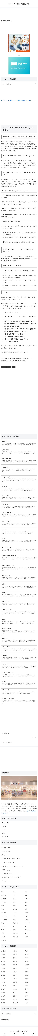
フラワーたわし (5, 870)
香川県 (15, 993)
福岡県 (15, 996)
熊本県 (15, 1000)
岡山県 (3, 989)
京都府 (26, 979)
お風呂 (9, 367)
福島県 (15, 958)
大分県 (26, 1000)
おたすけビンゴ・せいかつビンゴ (10, 878)
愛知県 (26, 976)
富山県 (15, 969)
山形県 (3, 958)
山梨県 (15, 972)
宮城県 (15, 955)
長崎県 (3, 1000)
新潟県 (3, 969)
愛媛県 (26, 993)
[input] (19, 84)
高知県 (3, 996)
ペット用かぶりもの (7, 874)
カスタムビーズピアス (7, 863)
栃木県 (3, 962)
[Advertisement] (19, 14)
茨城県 (26, 958)
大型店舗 (3, 951)
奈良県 (26, 982)
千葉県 (3, 965)
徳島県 (3, 993)
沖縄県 (26, 1003)
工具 (13, 367)
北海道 (15, 951)
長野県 (26, 972)
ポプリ (3, 856)
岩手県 (3, 955)
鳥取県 (15, 986)
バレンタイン (5, 882)
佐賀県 (26, 996)
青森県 (26, 951)
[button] (35, 84)
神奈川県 (27, 965)
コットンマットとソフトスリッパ (10, 859)
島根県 (26, 986)
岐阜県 (3, 976)
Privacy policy (5, 1020)
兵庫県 (15, 982)
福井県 (3, 972)
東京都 (15, 965)
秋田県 (26, 955)
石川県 (26, 969)
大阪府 (3, 982)
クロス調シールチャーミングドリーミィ (12, 867)
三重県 (3, 979)
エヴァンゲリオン (6, 852)
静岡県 (15, 976)
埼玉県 (26, 962)
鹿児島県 (15, 1003)
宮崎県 (3, 1003)
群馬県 (15, 962)
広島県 (15, 989)
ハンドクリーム (5, 848)
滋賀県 (15, 979)
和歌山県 (3, 986)
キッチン (4, 367)
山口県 (26, 989)
